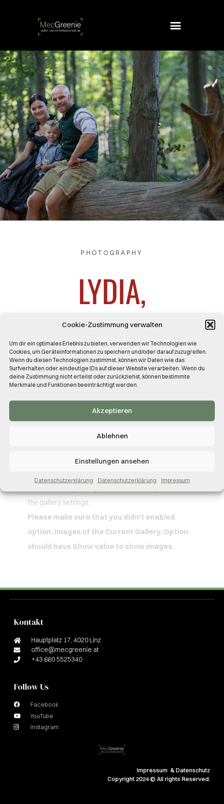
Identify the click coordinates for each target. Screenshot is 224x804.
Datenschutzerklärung (63, 479)
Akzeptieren (112, 410)
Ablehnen (112, 435)
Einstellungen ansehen (112, 461)
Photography (112, 253)
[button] (210, 324)
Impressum (175, 479)
